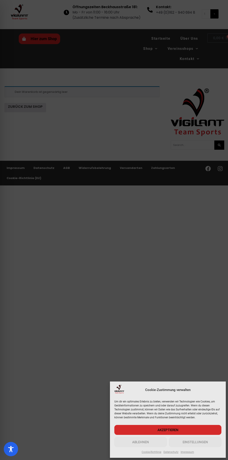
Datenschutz (170, 452)
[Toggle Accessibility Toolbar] (11, 449)
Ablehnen (140, 442)
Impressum (187, 452)
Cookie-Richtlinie (151, 452)
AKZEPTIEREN (168, 430)
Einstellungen (195, 442)
